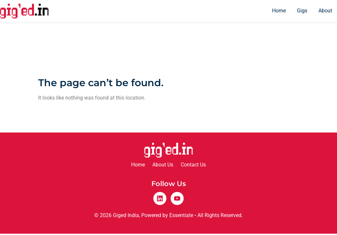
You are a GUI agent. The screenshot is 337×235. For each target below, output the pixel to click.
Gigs (302, 11)
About (325, 11)
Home (279, 11)
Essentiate (181, 215)
